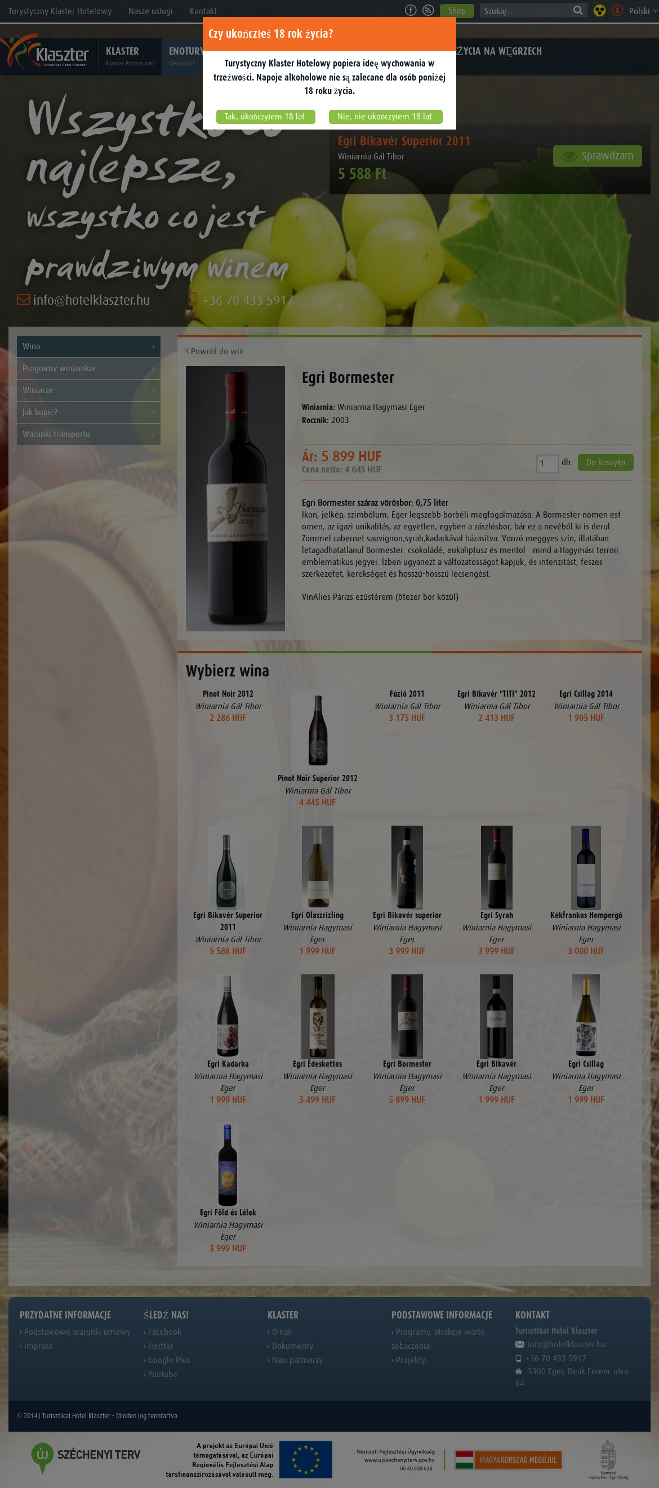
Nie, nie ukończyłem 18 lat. (385, 116)
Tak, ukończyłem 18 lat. (266, 116)
